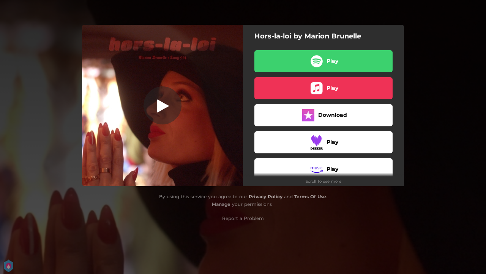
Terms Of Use (310, 196)
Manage (221, 204)
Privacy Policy (265, 196)
